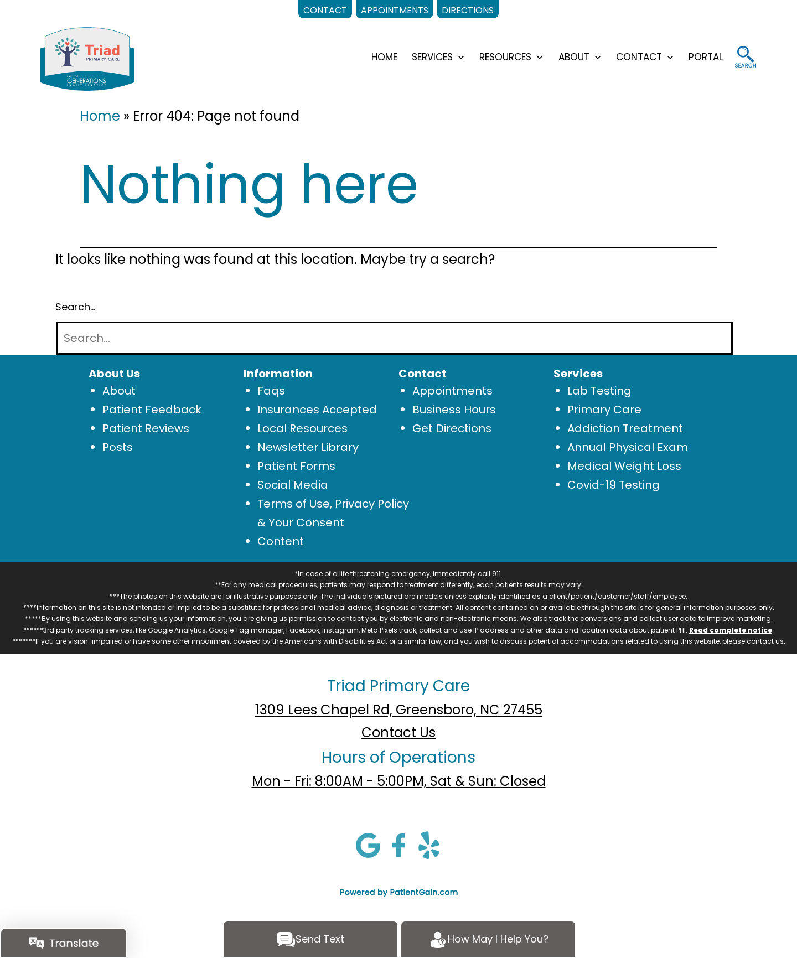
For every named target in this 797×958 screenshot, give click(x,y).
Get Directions (451, 428)
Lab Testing (599, 390)
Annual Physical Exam (627, 447)
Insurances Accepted (317, 409)
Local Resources (302, 428)
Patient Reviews (145, 428)
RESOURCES (505, 57)
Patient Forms (296, 466)
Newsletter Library (308, 447)
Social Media (292, 485)
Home (100, 116)
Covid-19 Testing (613, 485)
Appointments (452, 390)
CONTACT (639, 57)
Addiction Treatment (625, 428)
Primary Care (604, 409)
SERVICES (432, 57)
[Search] (394, 338)
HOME (384, 57)
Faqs (271, 390)
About (119, 390)
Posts (117, 447)
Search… (75, 307)
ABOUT (573, 57)
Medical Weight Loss (624, 466)
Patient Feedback (151, 409)
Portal (706, 57)
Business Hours (454, 409)
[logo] (87, 58)
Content (280, 541)
